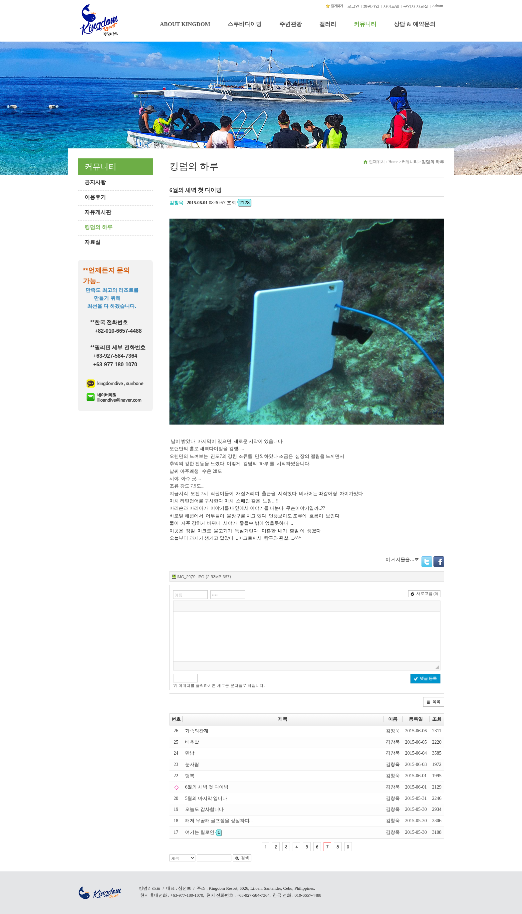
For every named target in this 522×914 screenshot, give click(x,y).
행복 (189, 775)
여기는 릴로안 (203, 832)
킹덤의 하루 (99, 227)
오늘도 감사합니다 (204, 809)
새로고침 (424, 593)
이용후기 (95, 197)
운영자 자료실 (415, 6)
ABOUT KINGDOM (185, 24)
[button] (179, 607)
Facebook (438, 561)
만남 (189, 753)
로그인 (353, 6)
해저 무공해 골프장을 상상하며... (219, 820)
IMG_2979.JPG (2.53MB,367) (204, 576)
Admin (437, 6)
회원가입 (371, 6)
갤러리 (327, 24)
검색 (242, 857)
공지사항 (95, 182)
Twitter (426, 561)
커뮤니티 (365, 24)
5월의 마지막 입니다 (206, 798)
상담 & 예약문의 (414, 24)
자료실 (93, 242)
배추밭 (192, 742)
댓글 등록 (425, 678)
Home (393, 161)
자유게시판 (98, 212)
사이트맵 (391, 6)
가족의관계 (196, 730)
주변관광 (290, 24)
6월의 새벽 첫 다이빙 (206, 787)
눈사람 (192, 764)
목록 (433, 701)
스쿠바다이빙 (245, 24)
